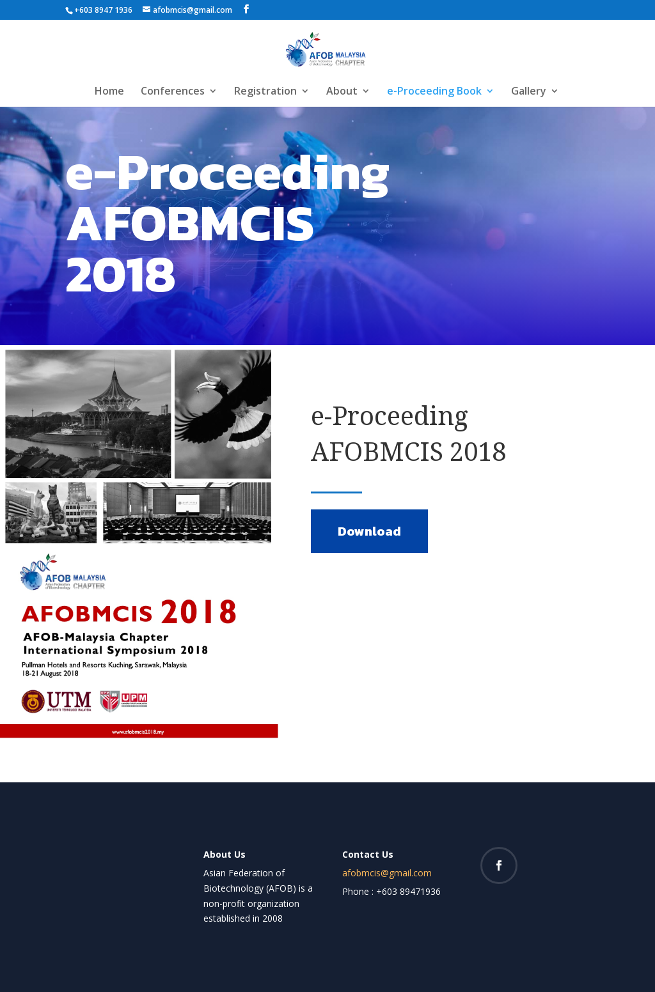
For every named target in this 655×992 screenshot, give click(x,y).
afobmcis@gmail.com (387, 873)
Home (109, 92)
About (342, 92)
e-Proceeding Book (434, 92)
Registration (265, 92)
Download (369, 531)
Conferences (173, 92)
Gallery (528, 92)
